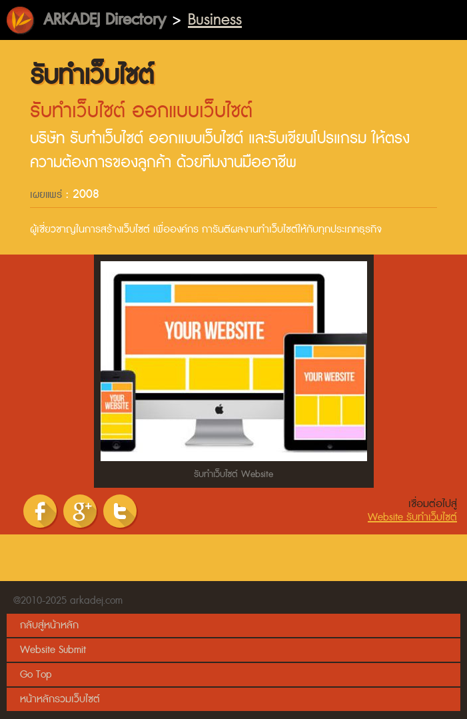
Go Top (35, 674)
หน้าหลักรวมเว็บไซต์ (60, 699)
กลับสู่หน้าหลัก (49, 625)
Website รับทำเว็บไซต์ (412, 517)
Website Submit (53, 650)
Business (215, 20)
